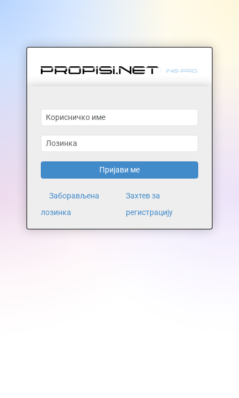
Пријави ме (119, 169)
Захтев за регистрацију (149, 204)
